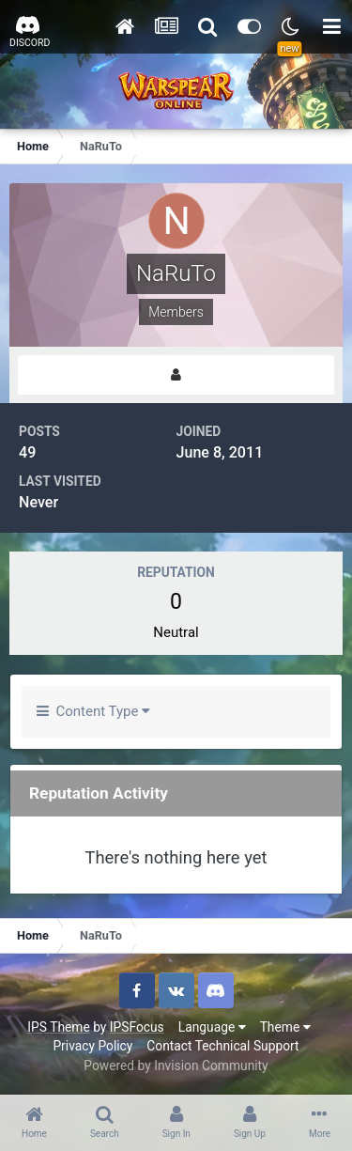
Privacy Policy (92, 1045)
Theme (285, 1026)
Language (212, 1026)
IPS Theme (58, 1026)
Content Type (93, 711)
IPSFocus (137, 1026)
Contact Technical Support (222, 1045)
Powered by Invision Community (176, 1065)
